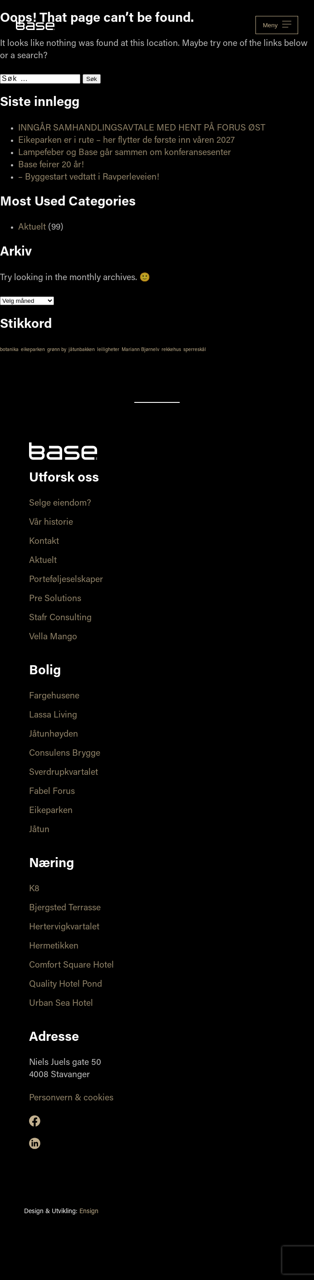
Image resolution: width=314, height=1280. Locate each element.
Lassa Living (53, 715)
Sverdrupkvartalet (63, 772)
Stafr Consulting (60, 618)
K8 (34, 889)
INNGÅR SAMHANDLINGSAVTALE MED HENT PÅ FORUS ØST (141, 128)
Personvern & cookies (71, 1098)
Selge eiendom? (60, 503)
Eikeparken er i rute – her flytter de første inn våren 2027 (126, 140)
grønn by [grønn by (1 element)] (56, 349)
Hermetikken (53, 946)
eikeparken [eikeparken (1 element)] (33, 349)
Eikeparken (51, 811)
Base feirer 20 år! (51, 165)
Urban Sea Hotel (61, 1003)
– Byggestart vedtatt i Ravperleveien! (88, 177)
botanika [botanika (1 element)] (9, 349)
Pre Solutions (55, 599)
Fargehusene (54, 696)
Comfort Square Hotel (71, 965)
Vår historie (51, 522)
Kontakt (44, 541)
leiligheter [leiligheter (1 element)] (108, 349)
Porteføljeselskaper (66, 580)
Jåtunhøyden (53, 734)
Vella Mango (53, 637)
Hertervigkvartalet (64, 927)
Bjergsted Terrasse (65, 908)
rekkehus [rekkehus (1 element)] (171, 349)
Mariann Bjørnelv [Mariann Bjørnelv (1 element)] (140, 349)
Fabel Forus (52, 792)
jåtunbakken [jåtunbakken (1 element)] (82, 349)
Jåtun (39, 830)
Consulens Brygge (64, 753)
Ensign (88, 1212)
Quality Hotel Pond (65, 984)
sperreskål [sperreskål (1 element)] (194, 349)
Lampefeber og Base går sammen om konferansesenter (124, 153)
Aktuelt (32, 227)
